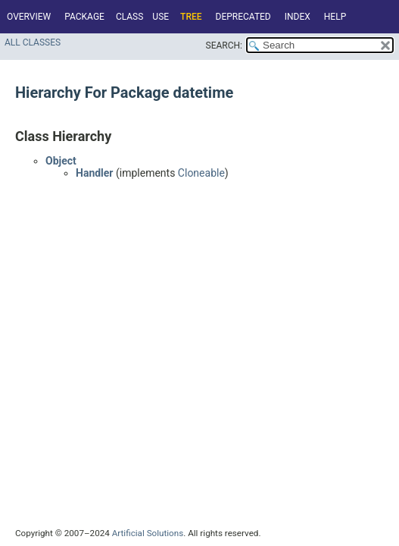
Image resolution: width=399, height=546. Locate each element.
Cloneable (201, 173)
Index (297, 16)
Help (335, 16)
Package (84, 16)
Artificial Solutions (148, 533)
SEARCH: (224, 45)
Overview (29, 16)
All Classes (33, 42)
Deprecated (243, 16)
